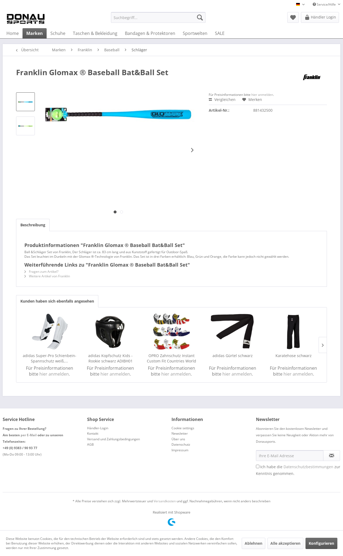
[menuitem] (158, 17)
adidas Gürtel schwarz (232, 355)
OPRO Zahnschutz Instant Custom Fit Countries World (171, 358)
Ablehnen (253, 543)
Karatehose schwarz (293, 355)
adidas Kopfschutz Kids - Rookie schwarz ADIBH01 (110, 358)
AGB (90, 444)
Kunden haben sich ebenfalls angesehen (57, 301)
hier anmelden (262, 94)
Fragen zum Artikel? (41, 271)
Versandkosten (165, 501)
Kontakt (92, 433)
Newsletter (180, 433)
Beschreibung (32, 224)
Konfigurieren (321, 543)
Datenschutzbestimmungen (308, 466)
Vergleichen (222, 99)
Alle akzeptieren (285, 543)
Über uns (178, 439)
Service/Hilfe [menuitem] (325, 4)
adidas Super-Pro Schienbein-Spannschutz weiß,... (49, 358)
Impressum (180, 450)
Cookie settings (183, 428)
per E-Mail (29, 435)
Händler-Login (97, 428)
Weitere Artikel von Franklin (47, 276)
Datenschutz (181, 444)
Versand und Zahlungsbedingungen (113, 439)
